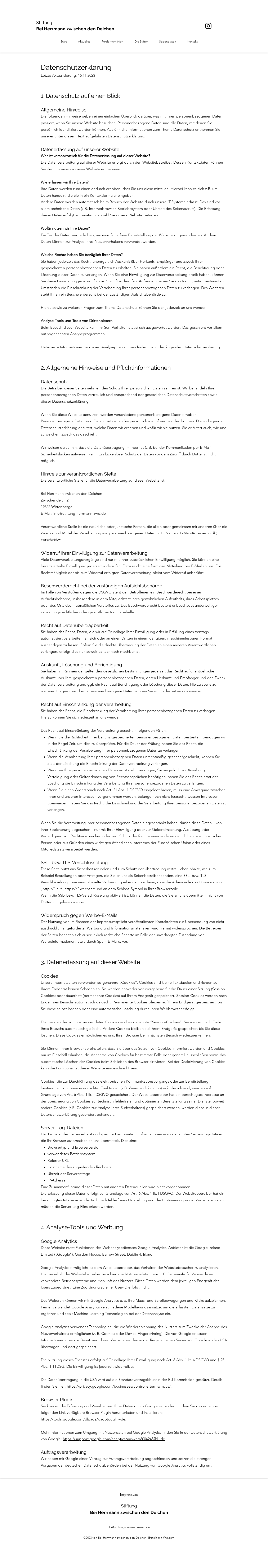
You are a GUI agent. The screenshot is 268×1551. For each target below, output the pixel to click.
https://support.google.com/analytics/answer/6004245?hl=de (114, 1439)
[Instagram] (208, 26)
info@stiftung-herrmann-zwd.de (79, 513)
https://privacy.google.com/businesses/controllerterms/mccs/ (119, 1386)
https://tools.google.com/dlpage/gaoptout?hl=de (83, 1419)
